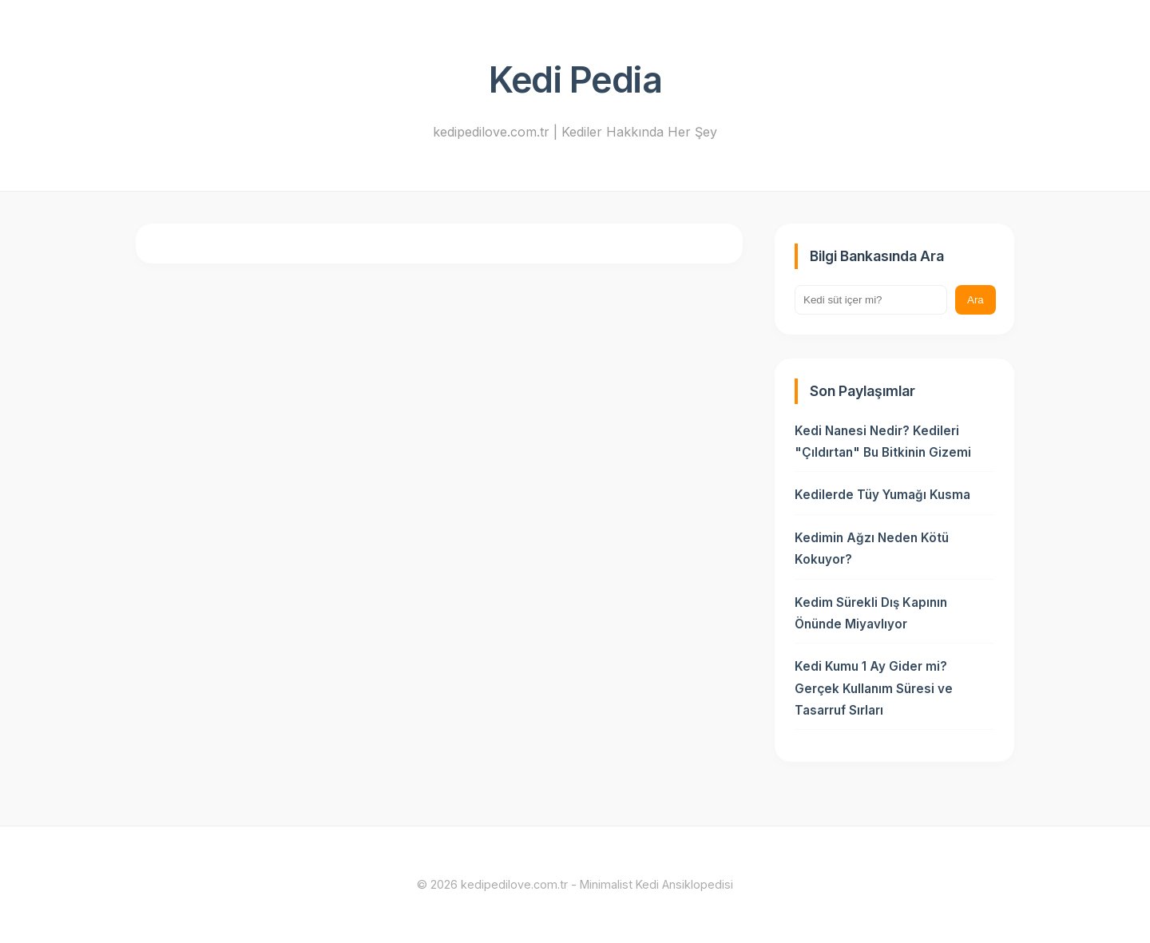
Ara (975, 300)
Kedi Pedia (575, 79)
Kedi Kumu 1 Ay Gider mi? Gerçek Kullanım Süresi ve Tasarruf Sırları (874, 688)
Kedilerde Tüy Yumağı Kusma (882, 494)
